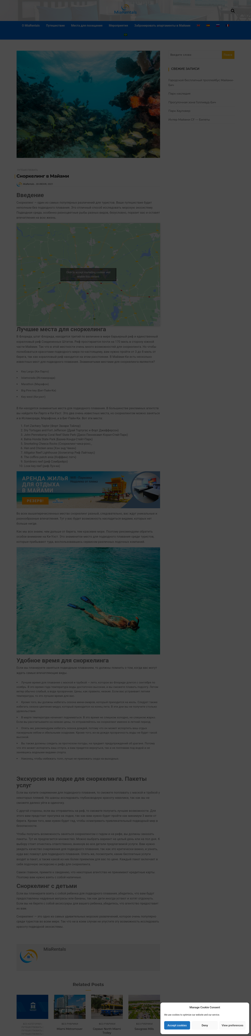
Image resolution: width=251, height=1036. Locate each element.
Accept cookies (177, 1025)
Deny (205, 1025)
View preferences (232, 1025)
